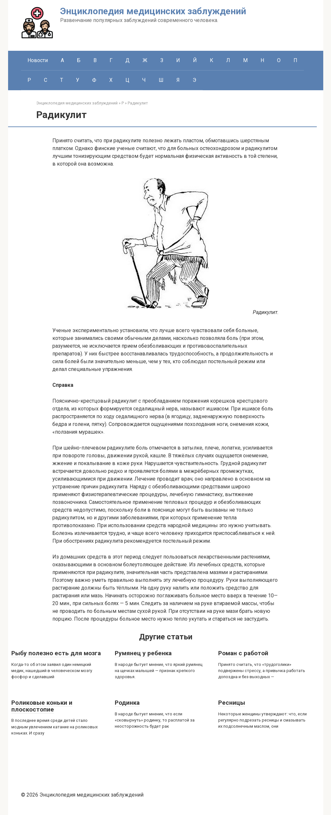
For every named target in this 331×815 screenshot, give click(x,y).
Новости (37, 60)
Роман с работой (243, 653)
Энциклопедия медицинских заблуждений (153, 11)
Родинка (127, 702)
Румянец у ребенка (143, 653)
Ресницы (231, 702)
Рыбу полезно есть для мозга (56, 653)
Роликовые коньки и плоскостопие (41, 706)
